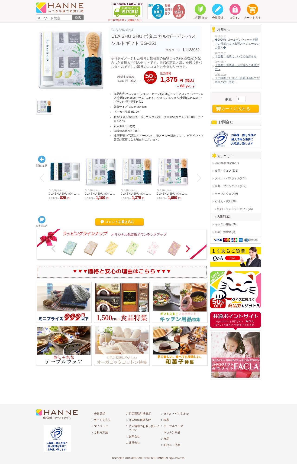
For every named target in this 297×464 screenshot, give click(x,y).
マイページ (101, 426)
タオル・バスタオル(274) (230, 178)
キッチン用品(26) (225, 224)
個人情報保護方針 (140, 420)
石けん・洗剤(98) (225, 201)
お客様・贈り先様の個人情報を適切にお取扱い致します (243, 139)
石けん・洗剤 (172, 445)
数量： (230, 99)
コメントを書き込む (119, 222)
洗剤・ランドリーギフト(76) (235, 209)
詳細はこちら (135, 20)
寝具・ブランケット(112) (230, 186)
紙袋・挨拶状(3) (225, 232)
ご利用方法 (101, 432)
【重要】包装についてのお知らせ (236, 56)
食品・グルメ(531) (226, 170)
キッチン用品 (172, 432)
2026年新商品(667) (227, 163)
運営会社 (134, 442)
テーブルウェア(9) (226, 193)
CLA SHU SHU (122, 30)
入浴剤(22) (223, 216)
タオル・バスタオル (176, 413)
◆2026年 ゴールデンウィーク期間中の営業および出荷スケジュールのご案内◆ (237, 43)
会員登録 (99, 413)
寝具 (166, 420)
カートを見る (102, 420)
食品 (166, 438)
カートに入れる (235, 108)
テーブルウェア (173, 426)
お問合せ (225, 122)
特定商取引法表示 (140, 413)
